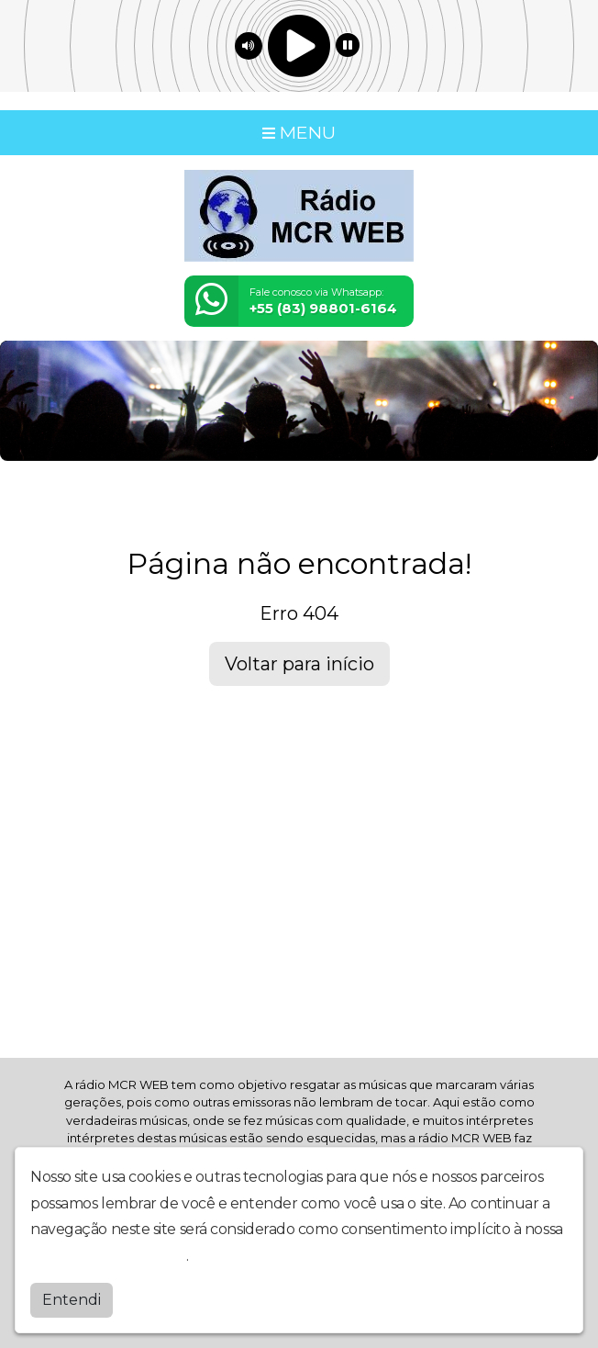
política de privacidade (108, 1255)
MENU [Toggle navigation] (299, 132)
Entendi (71, 1300)
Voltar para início (299, 664)
